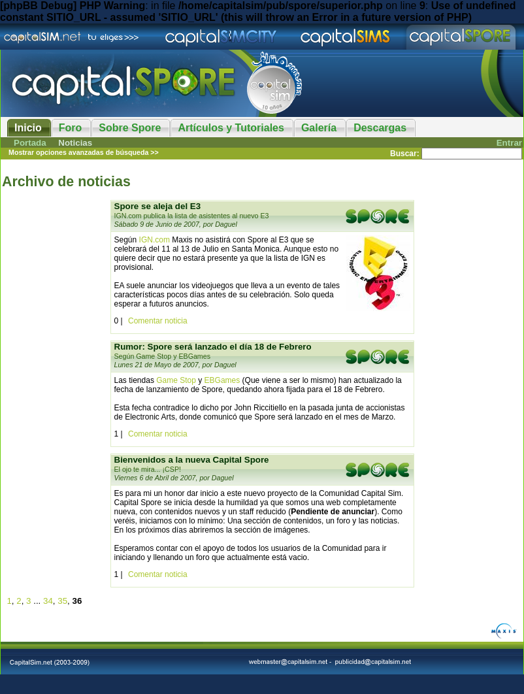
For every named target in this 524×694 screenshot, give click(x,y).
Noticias (75, 143)
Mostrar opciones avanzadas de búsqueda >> (83, 152)
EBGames (222, 380)
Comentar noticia (158, 320)
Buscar (403, 153)
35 (62, 601)
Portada (30, 143)
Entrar (509, 143)
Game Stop (176, 380)
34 (48, 601)
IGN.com (154, 239)
